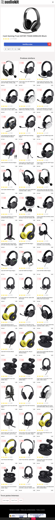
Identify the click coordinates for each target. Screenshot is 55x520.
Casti (20, 500)
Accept (33, 518)
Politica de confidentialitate (28, 510)
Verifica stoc (37, 44)
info (16, 85)
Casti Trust (14, 500)
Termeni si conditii (14, 510)
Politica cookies (40, 510)
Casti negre (6, 500)
